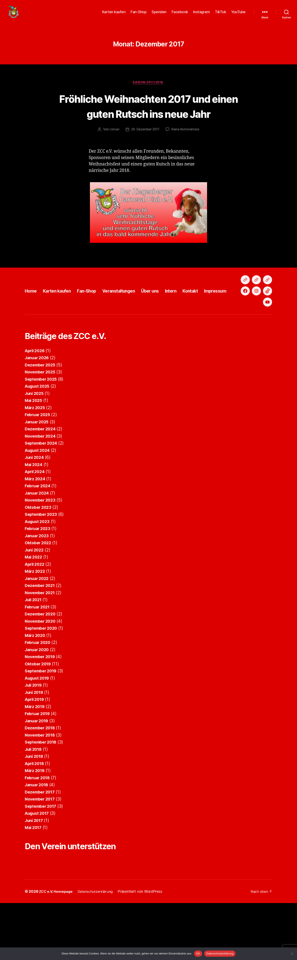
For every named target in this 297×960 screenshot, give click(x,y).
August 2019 (38, 729)
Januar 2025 (38, 473)
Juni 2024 (35, 508)
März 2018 (36, 821)
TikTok (220, 15)
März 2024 (36, 530)
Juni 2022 (35, 601)
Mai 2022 (34, 608)
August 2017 (38, 864)
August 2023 (38, 572)
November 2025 (41, 423)
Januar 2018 (38, 836)
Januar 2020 (38, 701)
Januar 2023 (38, 587)
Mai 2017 (34, 878)
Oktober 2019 (39, 715)
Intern (191, 320)
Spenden (159, 15)
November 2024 (41, 487)
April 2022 (35, 615)
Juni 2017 (35, 871)
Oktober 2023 (39, 558)
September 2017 (42, 857)
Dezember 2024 (41, 480)
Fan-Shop (138, 15)
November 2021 (41, 644)
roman (113, 136)
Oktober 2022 (39, 594)
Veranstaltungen (131, 320)
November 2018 (41, 786)
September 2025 (42, 430)
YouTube (238, 15)
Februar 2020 (39, 693)
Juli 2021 (34, 651)
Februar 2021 (38, 658)
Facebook (180, 15)
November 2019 (41, 708)
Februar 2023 (39, 579)
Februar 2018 (38, 829)
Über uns (167, 320)
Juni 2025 (35, 444)
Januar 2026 (38, 409)
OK (198, 953)
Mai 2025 (34, 451)
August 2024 (38, 501)
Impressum (241, 320)
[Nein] (292, 954)
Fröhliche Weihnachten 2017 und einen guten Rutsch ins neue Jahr (148, 112)
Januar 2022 (38, 629)
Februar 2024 (39, 537)
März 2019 (36, 757)
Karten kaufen (114, 15)
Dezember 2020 (41, 665)
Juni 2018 (35, 807)
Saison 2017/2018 (148, 89)
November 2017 (41, 850)
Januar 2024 (38, 544)
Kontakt (213, 320)
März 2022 (36, 622)
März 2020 (36, 686)
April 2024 (36, 522)
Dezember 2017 (41, 843)
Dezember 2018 (41, 779)
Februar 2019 (38, 765)
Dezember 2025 (41, 416)
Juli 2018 (34, 800)
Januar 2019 (38, 772)
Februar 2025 (39, 466)
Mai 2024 (34, 515)
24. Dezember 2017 (145, 136)
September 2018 (42, 793)
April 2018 (35, 814)
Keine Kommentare (186, 136)
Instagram (201, 15)
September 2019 (42, 722)
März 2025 (36, 459)
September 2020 (42, 679)
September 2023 (42, 565)
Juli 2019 (34, 736)
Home (32, 320)
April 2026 (36, 402)
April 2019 (35, 750)
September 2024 (42, 494)
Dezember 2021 (41, 636)
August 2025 (38, 437)
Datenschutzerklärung (219, 953)
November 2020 (41, 672)
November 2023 (41, 551)
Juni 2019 (35, 743)
